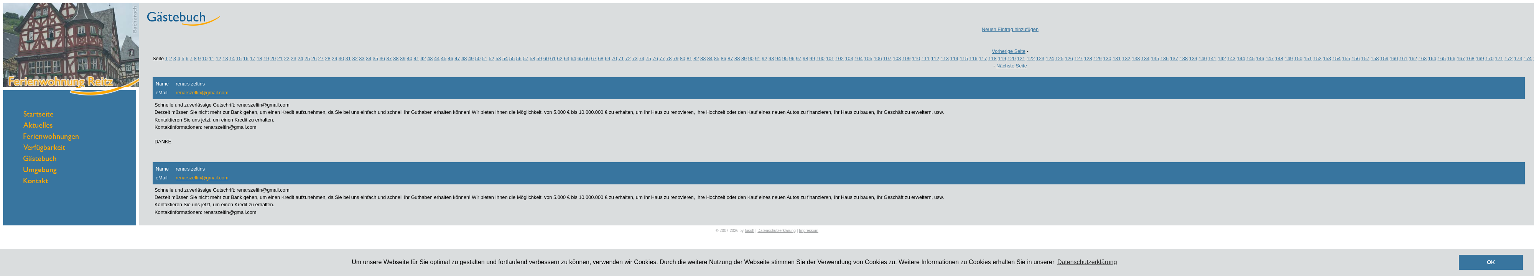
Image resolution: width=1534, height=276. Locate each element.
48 (464, 58)
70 (614, 58)
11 (211, 58)
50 (478, 58)
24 (300, 58)
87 (730, 58)
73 (634, 58)
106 (878, 58)
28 (327, 58)
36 (382, 58)
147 (1270, 58)
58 (532, 58)
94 (778, 58)
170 (1489, 58)
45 (443, 58)
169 (1480, 58)
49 (471, 58)
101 (830, 58)
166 (1451, 58)
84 (710, 58)
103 (849, 58)
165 (1442, 58)
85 (716, 58)
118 (992, 58)
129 (1097, 58)
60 (546, 58)
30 (341, 58)
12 (218, 58)
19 (266, 58)
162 (1413, 58)
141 (1212, 58)
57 (525, 58)
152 (1317, 58)
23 (293, 58)
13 (225, 58)
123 (1040, 58)
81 (689, 58)
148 (1279, 58)
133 (1136, 58)
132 (1126, 58)
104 (858, 58)
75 (648, 58)
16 (246, 58)
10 (204, 58)
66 (587, 58)
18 (259, 58)
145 (1250, 58)
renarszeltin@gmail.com (202, 92)
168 (1470, 58)
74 (641, 58)
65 (580, 58)
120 (1011, 58)
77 (662, 58)
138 (1184, 58)
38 (395, 58)
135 (1155, 58)
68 (600, 58)
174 (1528, 58)
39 (402, 58)
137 (1174, 58)
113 (945, 58)
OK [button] (1491, 262)
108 (897, 58)
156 (1355, 58)
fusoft (749, 230)
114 (954, 58)
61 (553, 58)
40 (409, 58)
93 (771, 58)
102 (839, 58)
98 (805, 58)
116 (973, 58)
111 (926, 58)
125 (1059, 58)
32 (354, 58)
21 (280, 58)
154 (1336, 58)
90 (751, 58)
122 (1031, 58)
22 (286, 58)
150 (1298, 58)
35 (375, 58)
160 (1394, 58)
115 (964, 58)
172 (1508, 58)
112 (935, 58)
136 (1164, 58)
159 (1384, 58)
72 (627, 58)
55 (512, 58)
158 (1375, 58)
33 (361, 58)
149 (1289, 58)
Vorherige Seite (1008, 51)
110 (916, 58)
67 (593, 58)
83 (703, 58)
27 (320, 58)
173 (1518, 58)
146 (1260, 58)
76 (655, 58)
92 (764, 58)
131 (1117, 58)
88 (737, 58)
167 (1461, 58)
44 (436, 58)
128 (1088, 58)
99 (812, 58)
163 (1423, 58)
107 (887, 58)
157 (1365, 58)
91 (757, 58)
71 (621, 58)
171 (1499, 58)
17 (252, 58)
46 (450, 58)
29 (334, 58)
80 (682, 58)
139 (1193, 58)
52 (491, 58)
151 (1308, 58)
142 (1222, 58)
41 (416, 58)
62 (559, 58)
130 (1107, 58)
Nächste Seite (1011, 66)
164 (1432, 58)
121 (1021, 58)
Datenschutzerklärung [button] (1087, 262)
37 (389, 58)
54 (505, 58)
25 (307, 58)
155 (1346, 58)
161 (1403, 58)
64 (573, 58)
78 (669, 58)
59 (539, 58)
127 (1079, 58)
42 (423, 58)
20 (273, 58)
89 (744, 58)
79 (675, 58)
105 (868, 58)
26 (314, 58)
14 (232, 58)
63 (566, 58)
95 (785, 58)
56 (519, 58)
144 (1241, 58)
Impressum (808, 230)
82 (696, 58)
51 (484, 58)
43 (430, 58)
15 (239, 58)
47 (457, 58)
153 (1327, 58)
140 (1203, 58)
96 (791, 58)
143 (1231, 58)
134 (1145, 58)
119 (1002, 58)
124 (1050, 58)
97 (798, 58)
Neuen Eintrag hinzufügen (1010, 29)
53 (498, 58)
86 (723, 58)
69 (607, 58)
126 (1069, 58)
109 (906, 58)
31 (348, 58)
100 (820, 58)
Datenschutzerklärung (776, 230)
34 (368, 58)
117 (983, 58)
